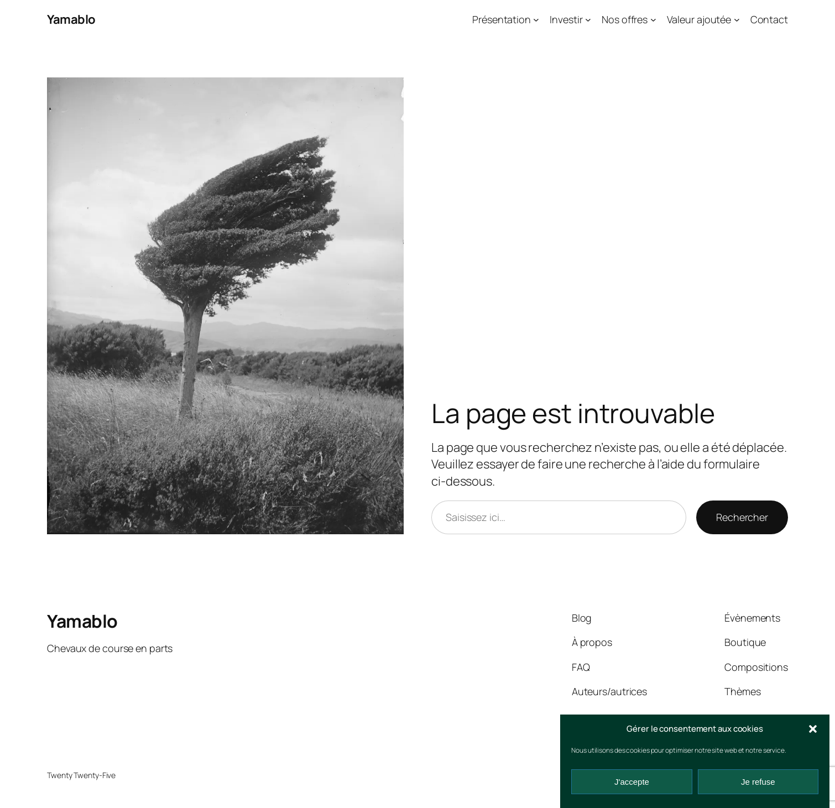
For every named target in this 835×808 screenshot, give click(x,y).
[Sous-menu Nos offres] (653, 20)
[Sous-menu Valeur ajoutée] (737, 20)
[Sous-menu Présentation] (536, 20)
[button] (812, 728)
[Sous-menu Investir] (588, 20)
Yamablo (71, 19)
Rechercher (742, 517)
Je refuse (758, 781)
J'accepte (631, 781)
